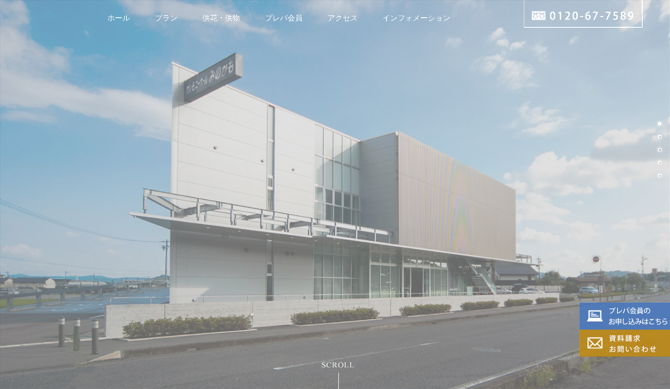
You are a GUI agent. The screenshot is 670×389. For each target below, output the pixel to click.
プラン (166, 18)
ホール (118, 18)
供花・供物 (221, 18)
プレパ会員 (284, 18)
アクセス (342, 18)
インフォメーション (416, 18)
